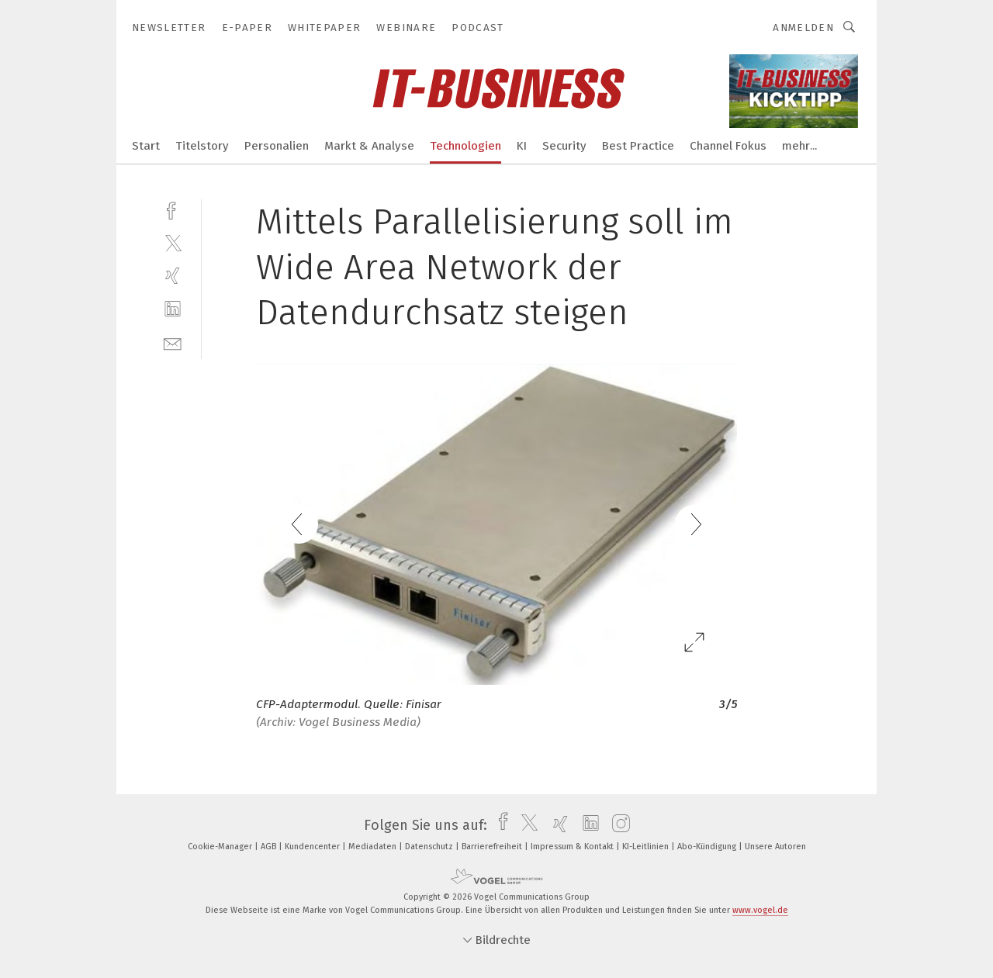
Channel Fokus (728, 146)
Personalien (276, 146)
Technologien (465, 146)
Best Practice (638, 146)
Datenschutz (430, 846)
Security (564, 146)
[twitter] (172, 242)
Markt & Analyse (369, 146)
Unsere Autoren (775, 846)
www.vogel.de (760, 910)
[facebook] (172, 209)
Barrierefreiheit (493, 846)
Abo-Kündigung (708, 846)
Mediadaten (373, 846)
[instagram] (617, 825)
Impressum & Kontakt (573, 846)
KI (522, 146)
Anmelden (803, 27)
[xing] (172, 275)
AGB (270, 846)
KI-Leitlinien (646, 846)
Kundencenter (313, 846)
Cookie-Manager (221, 846)
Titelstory (202, 146)
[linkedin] (172, 309)
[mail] (172, 342)
